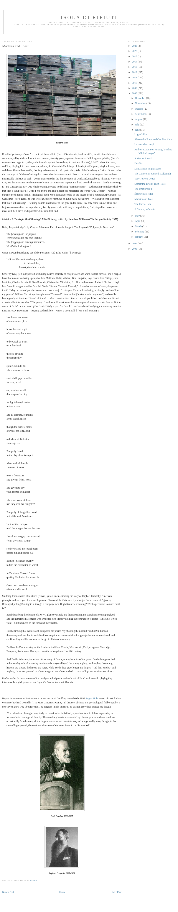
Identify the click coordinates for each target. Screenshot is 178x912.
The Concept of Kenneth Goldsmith (152, 173)
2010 (135, 83)
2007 (135, 243)
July (137, 124)
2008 (135, 93)
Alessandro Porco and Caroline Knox (153, 139)
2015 (135, 56)
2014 (135, 61)
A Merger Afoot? (143, 158)
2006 (135, 248)
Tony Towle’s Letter (144, 178)
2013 (135, 67)
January (139, 236)
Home (62, 892)
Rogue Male (92, 698)
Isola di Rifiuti (89, 17)
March (138, 226)
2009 (135, 88)
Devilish (138, 163)
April (138, 221)
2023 (135, 45)
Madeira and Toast (15, 46)
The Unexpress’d (143, 189)
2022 (135, 51)
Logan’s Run (140, 134)
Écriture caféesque (143, 194)
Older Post (116, 892)
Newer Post (8, 892)
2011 (135, 77)
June (137, 129)
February (140, 231)
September (141, 114)
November (140, 103)
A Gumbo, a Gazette (144, 209)
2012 (135, 72)
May (137, 215)
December (140, 98)
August (139, 119)
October (139, 108)
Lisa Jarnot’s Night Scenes (147, 168)
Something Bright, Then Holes (149, 184)
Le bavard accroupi (144, 144)
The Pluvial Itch (142, 204)
